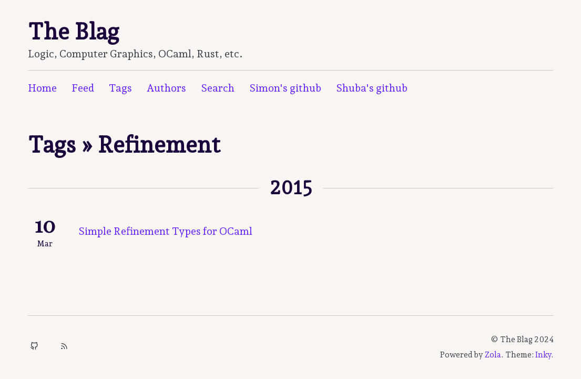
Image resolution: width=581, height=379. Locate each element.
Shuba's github (371, 88)
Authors (166, 88)
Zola (493, 355)
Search (218, 88)
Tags (120, 88)
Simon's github (285, 88)
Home (42, 88)
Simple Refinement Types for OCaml (165, 231)
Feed (83, 88)
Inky (543, 355)
